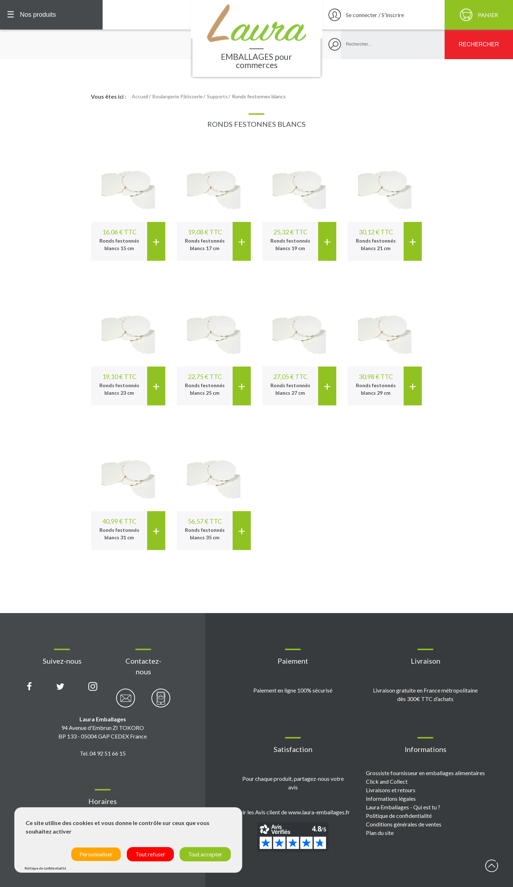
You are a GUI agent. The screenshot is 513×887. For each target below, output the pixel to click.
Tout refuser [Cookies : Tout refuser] (150, 854)
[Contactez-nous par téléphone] (160, 702)
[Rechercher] (479, 44)
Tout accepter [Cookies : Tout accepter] (205, 854)
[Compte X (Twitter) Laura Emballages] (60, 686)
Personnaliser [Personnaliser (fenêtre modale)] (96, 854)
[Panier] (479, 15)
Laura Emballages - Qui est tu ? (403, 807)
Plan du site (380, 832)
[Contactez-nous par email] (125, 702)
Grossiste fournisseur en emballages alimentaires (425, 772)
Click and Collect (387, 781)
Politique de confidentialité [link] (45, 868)
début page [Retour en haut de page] (491, 866)
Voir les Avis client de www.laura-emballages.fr (293, 812)
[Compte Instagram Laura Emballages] (92, 686)
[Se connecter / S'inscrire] (383, 15)
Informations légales (391, 798)
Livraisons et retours (390, 790)
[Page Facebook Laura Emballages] (29, 686)
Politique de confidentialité (399, 815)
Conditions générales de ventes (403, 824)
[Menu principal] (51, 15)
